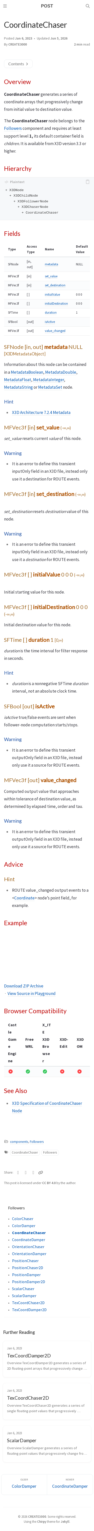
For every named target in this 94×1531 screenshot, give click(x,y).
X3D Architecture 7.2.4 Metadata (41, 412)
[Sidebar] (6, 6)
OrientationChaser (28, 1246)
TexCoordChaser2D (28, 1302)
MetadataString (18, 387)
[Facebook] (26, 1173)
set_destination (55, 285)
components (19, 1142)
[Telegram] (33, 1173)
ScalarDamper (24, 1295)
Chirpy (41, 1521)
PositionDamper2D (28, 1281)
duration (51, 312)
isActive (50, 322)
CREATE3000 (17, 44)
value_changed (55, 331)
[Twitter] (18, 1173)
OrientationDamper (29, 1253)
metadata (51, 264)
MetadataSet (50, 387)
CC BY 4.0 (49, 1183)
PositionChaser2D (27, 1267)
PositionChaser (25, 1260)
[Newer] (70, 1484)
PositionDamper (26, 1274)
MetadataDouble (60, 372)
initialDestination (56, 303)
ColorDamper (23, 1225)
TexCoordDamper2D (29, 1309)
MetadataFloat (17, 379)
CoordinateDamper (28, 1239)
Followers (13, 128)
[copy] (88, 182)
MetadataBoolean (27, 372)
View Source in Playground (32, 993)
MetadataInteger (48, 379)
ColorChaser (22, 1218)
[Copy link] (40, 1173)
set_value (51, 276)
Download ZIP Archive (23, 986)
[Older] (24, 1484)
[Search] (88, 6)
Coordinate (24, 898)
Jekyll (65, 1521)
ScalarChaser (23, 1288)
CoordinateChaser (25, 1152)
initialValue (52, 294)
